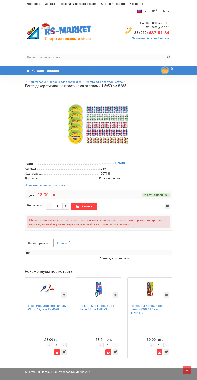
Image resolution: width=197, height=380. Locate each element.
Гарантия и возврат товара (78, 3)
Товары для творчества (66, 81)
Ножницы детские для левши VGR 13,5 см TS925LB (147, 309)
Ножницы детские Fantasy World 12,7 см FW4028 (47, 307)
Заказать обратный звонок (150, 38)
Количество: (35, 205)
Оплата (50, 3)
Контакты (136, 3)
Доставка (33, 3)
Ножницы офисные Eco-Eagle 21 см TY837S (97, 307)
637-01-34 (151, 32)
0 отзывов (120, 163)
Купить (84, 206)
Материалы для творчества (104, 81)
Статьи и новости (113, 3)
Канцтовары (37, 81)
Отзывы (63, 243)
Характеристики (39, 243)
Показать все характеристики (45, 185)
